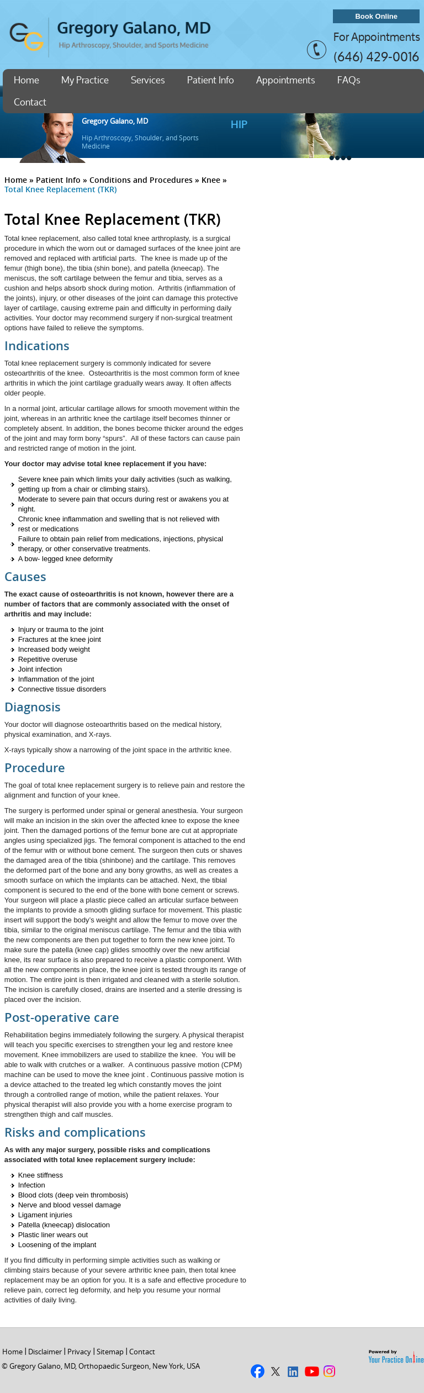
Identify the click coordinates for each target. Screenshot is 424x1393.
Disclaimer (45, 1352)
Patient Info (210, 79)
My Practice (85, 79)
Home (26, 79)
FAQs (349, 79)
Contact (30, 102)
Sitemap (110, 1352)
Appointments (285, 79)
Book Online (376, 16)
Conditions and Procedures (141, 180)
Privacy (79, 1352)
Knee (211, 180)
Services (148, 79)
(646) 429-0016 (376, 56)
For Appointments (376, 37)
